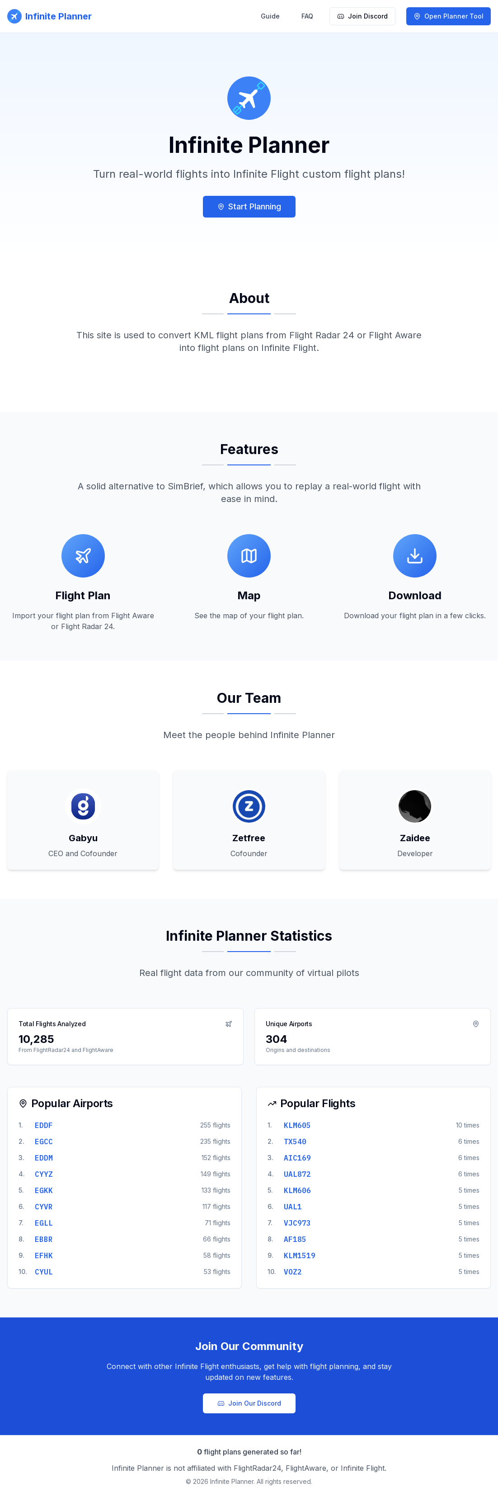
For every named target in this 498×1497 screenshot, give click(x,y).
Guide (270, 16)
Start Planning (249, 206)
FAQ (307, 16)
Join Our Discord (249, 1403)
